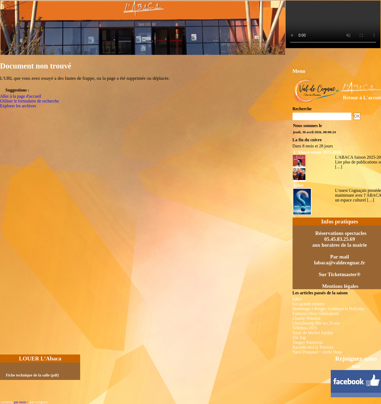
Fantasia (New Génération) (316, 313)
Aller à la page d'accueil (20, 96)
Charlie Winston (306, 318)
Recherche (302, 108)
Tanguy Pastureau (308, 342)
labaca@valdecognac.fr (339, 262)
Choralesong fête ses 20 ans (316, 323)
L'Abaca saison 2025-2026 (317, 152)
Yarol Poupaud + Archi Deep (317, 352)
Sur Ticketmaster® (340, 274)
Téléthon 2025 (305, 328)
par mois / (21, 402)
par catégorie (38, 402)
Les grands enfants (309, 304)
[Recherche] (322, 116)
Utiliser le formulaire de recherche (29, 101)
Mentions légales (340, 286)
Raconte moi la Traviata (313, 347)
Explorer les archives (18, 106)
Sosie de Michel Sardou (313, 332)
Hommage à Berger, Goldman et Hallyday (329, 308)
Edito (299, 185)
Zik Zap (299, 337)
